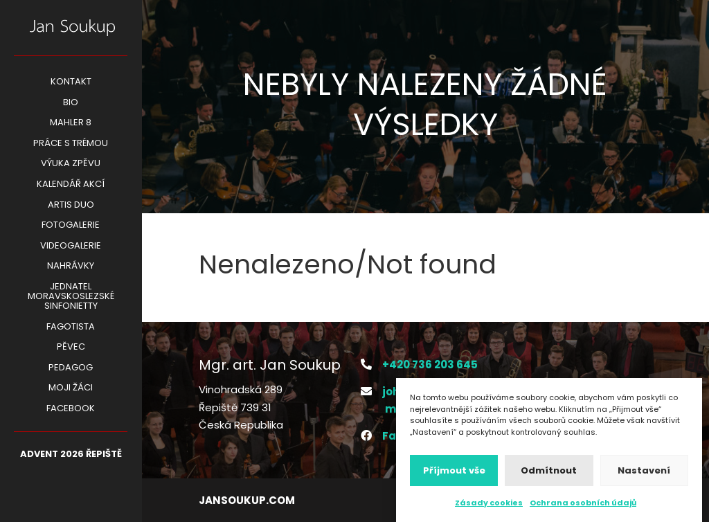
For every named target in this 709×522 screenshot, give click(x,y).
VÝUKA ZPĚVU (70, 164)
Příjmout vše (454, 473)
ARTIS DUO (71, 205)
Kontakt (71, 82)
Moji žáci (70, 388)
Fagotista (70, 327)
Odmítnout (549, 473)
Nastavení (644, 473)
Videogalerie (70, 246)
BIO (70, 103)
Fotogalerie (71, 225)
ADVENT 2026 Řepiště (71, 454)
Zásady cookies (489, 506)
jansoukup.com (247, 500)
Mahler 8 (70, 123)
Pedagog (70, 368)
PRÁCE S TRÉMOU (70, 144)
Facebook (70, 409)
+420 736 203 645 (430, 364)
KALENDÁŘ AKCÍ (71, 184)
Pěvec (71, 347)
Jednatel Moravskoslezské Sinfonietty (71, 297)
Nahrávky (70, 266)
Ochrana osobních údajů (583, 506)
